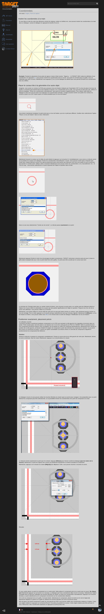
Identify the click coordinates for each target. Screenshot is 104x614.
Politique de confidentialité (44, 612)
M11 (47, 314)
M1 (35, 77)
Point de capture (35, 13)
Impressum (34, 612)
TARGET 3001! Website (24, 612)
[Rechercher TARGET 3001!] (81, 3)
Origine (27, 13)
